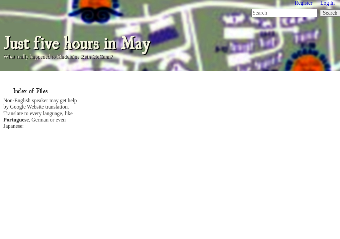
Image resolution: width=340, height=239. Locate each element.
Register (303, 3)
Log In (327, 3)
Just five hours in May (76, 41)
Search (330, 13)
